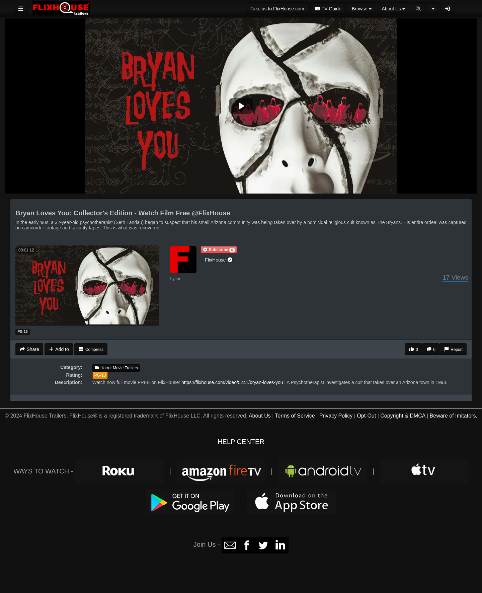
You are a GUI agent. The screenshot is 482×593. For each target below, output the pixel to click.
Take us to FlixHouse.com (277, 8)
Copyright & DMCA (402, 416)
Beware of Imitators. (453, 416)
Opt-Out (366, 416)
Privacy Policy (336, 416)
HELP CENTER (241, 441)
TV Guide (328, 8)
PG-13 (100, 375)
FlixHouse (219, 260)
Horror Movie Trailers (116, 368)
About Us (260, 416)
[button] (218, 249)
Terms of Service (295, 416)
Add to (59, 349)
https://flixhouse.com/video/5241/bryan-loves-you (232, 382)
